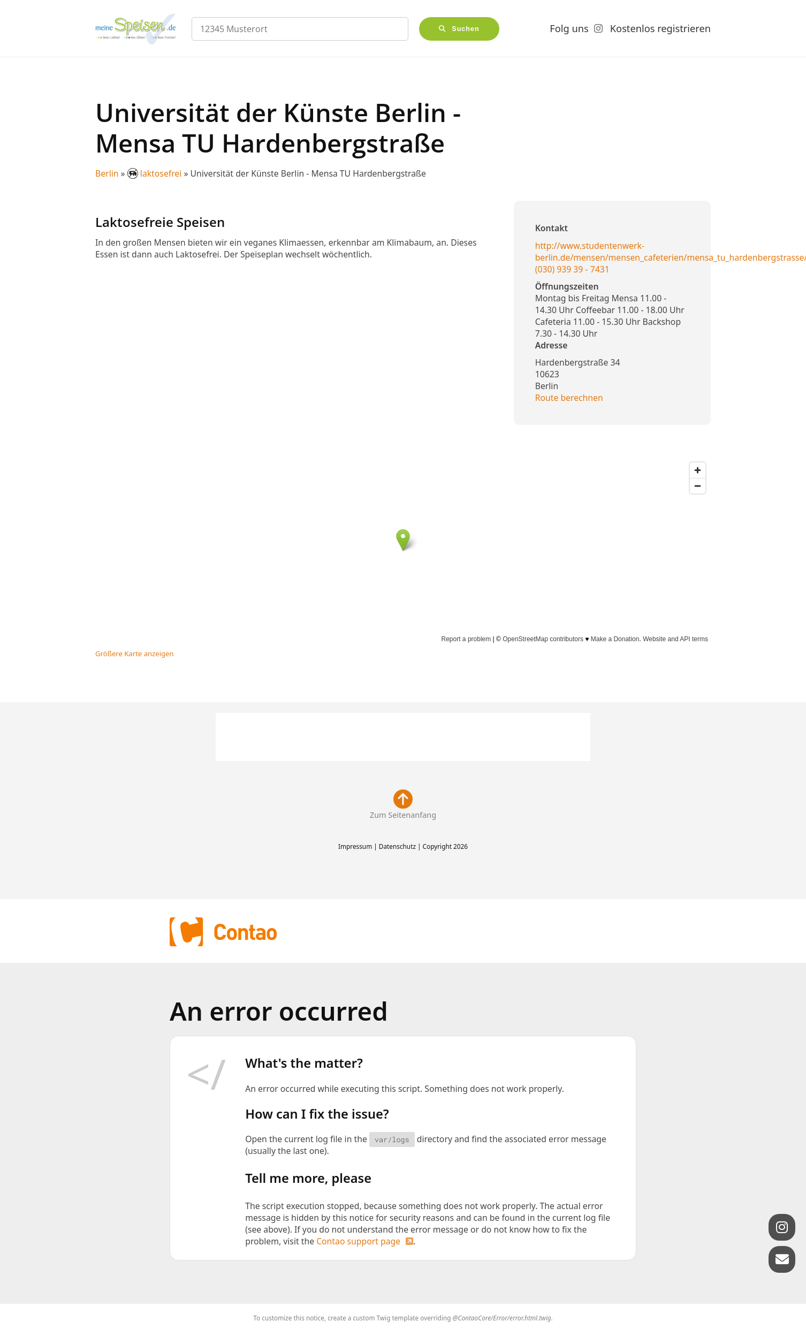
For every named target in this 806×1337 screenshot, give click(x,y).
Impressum (355, 846)
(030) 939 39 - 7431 (572, 269)
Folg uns (569, 28)
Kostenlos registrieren (660, 28)
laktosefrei (155, 173)
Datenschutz (397, 846)
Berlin (107, 173)
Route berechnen (569, 398)
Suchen (466, 29)
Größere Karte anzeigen (134, 653)
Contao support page (358, 1241)
